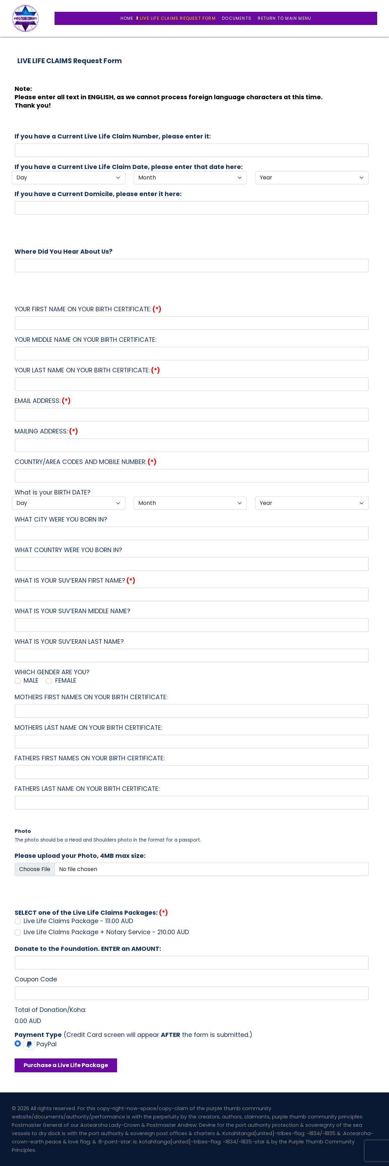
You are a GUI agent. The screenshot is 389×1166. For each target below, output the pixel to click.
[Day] (68, 177)
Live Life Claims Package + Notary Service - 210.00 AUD (106, 932)
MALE (31, 680)
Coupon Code (36, 979)
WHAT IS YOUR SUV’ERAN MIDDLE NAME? (72, 611)
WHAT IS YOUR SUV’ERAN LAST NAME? (69, 641)
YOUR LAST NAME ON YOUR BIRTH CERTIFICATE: (87, 370)
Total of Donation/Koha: (50, 1010)
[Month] (190, 177)
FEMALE (65, 680)
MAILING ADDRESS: (46, 431)
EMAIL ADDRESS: (43, 401)
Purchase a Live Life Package (66, 1065)
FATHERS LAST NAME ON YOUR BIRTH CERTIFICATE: (87, 789)
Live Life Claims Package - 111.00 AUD (78, 921)
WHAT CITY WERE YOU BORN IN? (61, 519)
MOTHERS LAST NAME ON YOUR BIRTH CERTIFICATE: (88, 728)
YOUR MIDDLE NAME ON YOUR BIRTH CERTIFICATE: (85, 340)
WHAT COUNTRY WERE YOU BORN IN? (68, 550)
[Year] (312, 177)
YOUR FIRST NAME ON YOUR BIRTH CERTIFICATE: (88, 309)
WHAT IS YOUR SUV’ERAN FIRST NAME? (75, 580)
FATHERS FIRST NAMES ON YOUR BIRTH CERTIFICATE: (90, 758)
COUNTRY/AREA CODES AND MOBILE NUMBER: (86, 462)
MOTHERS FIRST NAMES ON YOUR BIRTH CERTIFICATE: (91, 697)
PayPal (40, 1044)
